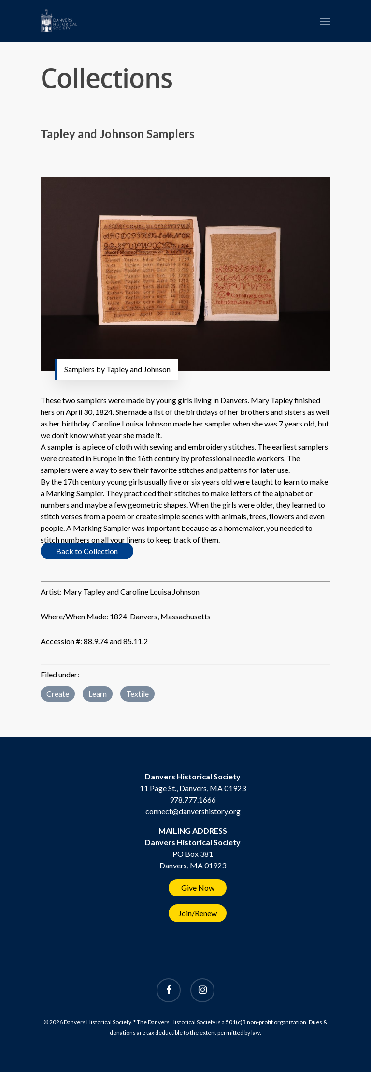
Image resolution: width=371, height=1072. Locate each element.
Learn (97, 693)
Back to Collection (87, 551)
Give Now (197, 887)
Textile (137, 693)
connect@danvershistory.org (193, 811)
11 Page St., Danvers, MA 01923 (193, 788)
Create (57, 693)
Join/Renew (197, 913)
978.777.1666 (193, 799)
